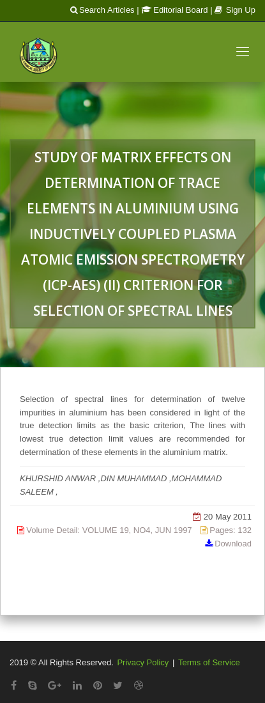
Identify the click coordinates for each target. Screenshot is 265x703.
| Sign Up (232, 10)
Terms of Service (209, 662)
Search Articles (102, 10)
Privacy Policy (143, 662)
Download (233, 543)
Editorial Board (174, 10)
